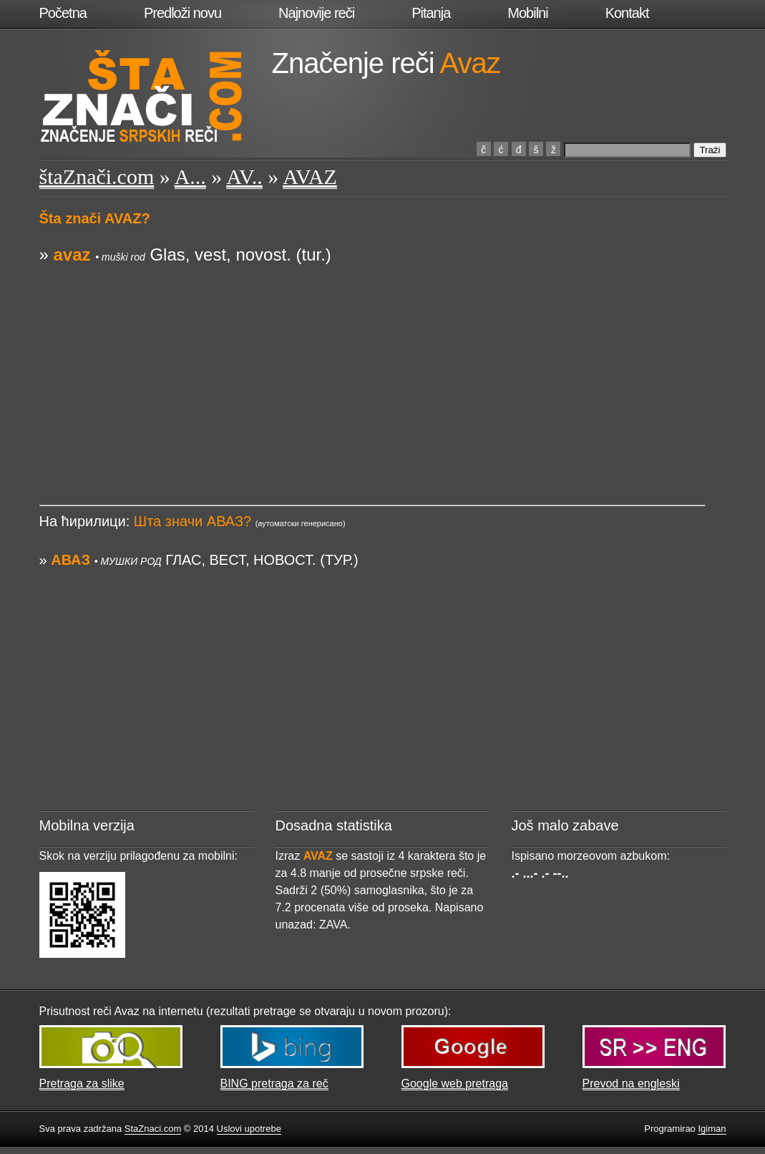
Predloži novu (182, 13)
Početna (63, 13)
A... (190, 176)
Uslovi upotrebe (249, 1128)
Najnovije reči (316, 13)
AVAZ (310, 176)
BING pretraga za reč (274, 1083)
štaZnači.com (97, 176)
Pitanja (430, 13)
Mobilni (527, 13)
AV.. (244, 176)
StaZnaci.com (153, 1128)
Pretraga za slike (82, 1083)
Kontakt (627, 13)
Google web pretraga (454, 1083)
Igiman (712, 1128)
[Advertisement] (372, 367)
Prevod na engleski (631, 1083)
